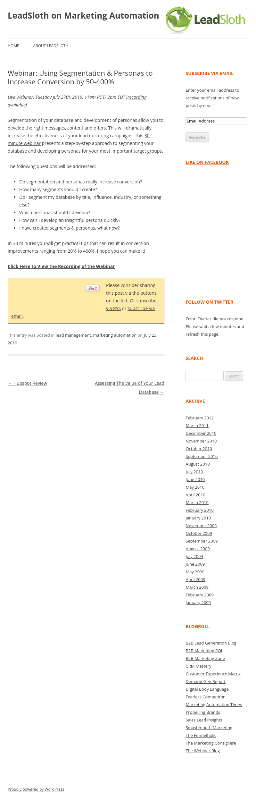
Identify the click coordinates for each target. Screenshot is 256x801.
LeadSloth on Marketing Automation (83, 15)
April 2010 (195, 495)
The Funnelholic (201, 735)
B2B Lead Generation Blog (211, 643)
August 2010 (198, 464)
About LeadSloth (50, 45)
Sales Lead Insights (204, 720)
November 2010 (201, 441)
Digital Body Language (207, 689)
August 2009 (198, 549)
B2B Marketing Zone (205, 658)
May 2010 (195, 487)
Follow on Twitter (209, 302)
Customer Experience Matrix (213, 674)
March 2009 (197, 587)
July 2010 (194, 472)
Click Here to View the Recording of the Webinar (61, 266)
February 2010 (199, 510)
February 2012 (199, 418)
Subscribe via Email (209, 73)
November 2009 (201, 525)
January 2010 (198, 518)
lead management (73, 335)
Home (13, 45)
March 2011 (197, 425)
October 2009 (199, 533)
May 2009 (195, 572)
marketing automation (114, 335)
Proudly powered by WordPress (36, 789)
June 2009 (195, 564)
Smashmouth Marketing (209, 727)
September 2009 (202, 541)
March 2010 (197, 502)
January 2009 (198, 602)
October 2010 (199, 448)
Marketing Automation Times (214, 704)
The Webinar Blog (203, 751)
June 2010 (195, 479)
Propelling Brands (203, 712)
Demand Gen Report (205, 681)
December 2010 (201, 433)
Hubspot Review (27, 383)
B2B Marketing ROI (204, 650)
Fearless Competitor (205, 697)
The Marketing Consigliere (211, 743)
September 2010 (202, 456)
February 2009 (199, 595)
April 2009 (195, 579)
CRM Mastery (198, 666)
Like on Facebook (207, 162)
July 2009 (194, 556)
